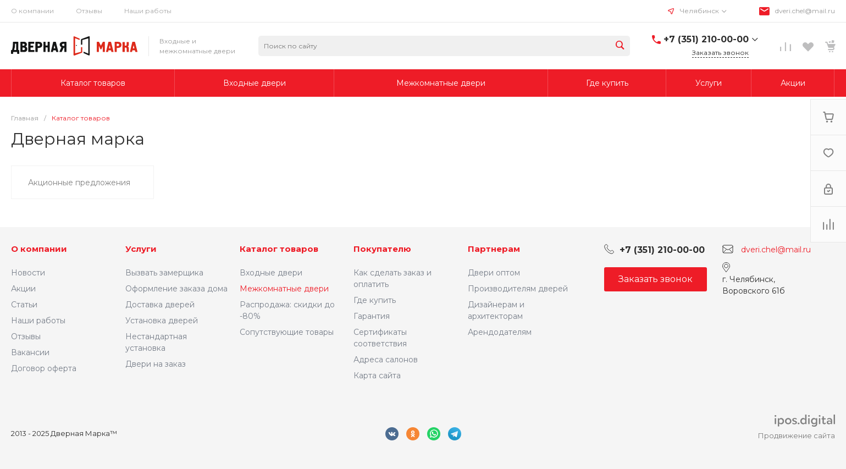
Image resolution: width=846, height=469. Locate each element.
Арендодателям (500, 332)
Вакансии (30, 352)
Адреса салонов (385, 360)
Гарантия (371, 316)
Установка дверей (161, 320)
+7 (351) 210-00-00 (706, 39)
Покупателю (382, 249)
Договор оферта (43, 368)
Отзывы (89, 11)
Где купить (374, 300)
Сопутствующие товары (287, 332)
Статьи (24, 305)
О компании (32, 11)
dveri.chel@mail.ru (805, 11)
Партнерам (494, 249)
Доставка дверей (160, 305)
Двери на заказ (155, 364)
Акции (23, 289)
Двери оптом (494, 273)
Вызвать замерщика (164, 273)
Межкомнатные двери (284, 289)
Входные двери (271, 273)
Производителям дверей (518, 289)
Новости (28, 273)
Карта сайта (377, 375)
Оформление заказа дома (176, 289)
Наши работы (148, 11)
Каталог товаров (279, 249)
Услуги (141, 249)
